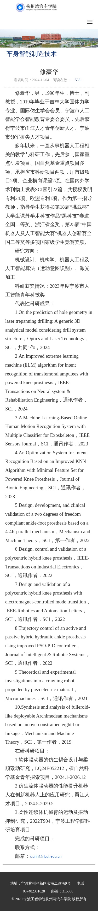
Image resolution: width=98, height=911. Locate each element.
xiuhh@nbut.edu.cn (45, 856)
